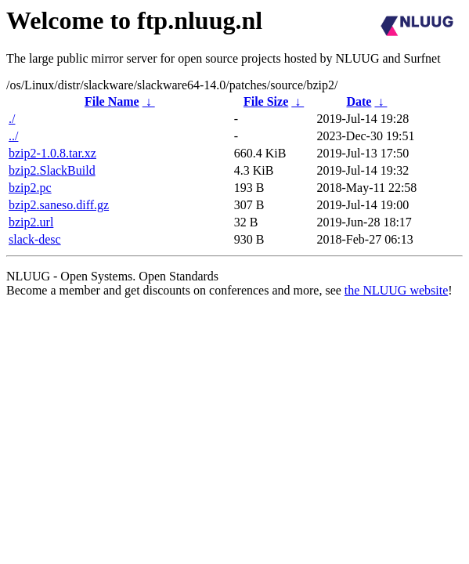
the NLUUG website (396, 290)
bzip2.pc (30, 187)
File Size (266, 101)
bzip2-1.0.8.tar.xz (52, 153)
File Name (112, 101)
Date (358, 101)
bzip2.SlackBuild (52, 170)
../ (13, 136)
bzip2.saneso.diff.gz (59, 205)
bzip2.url (31, 222)
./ (12, 118)
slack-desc (35, 239)
